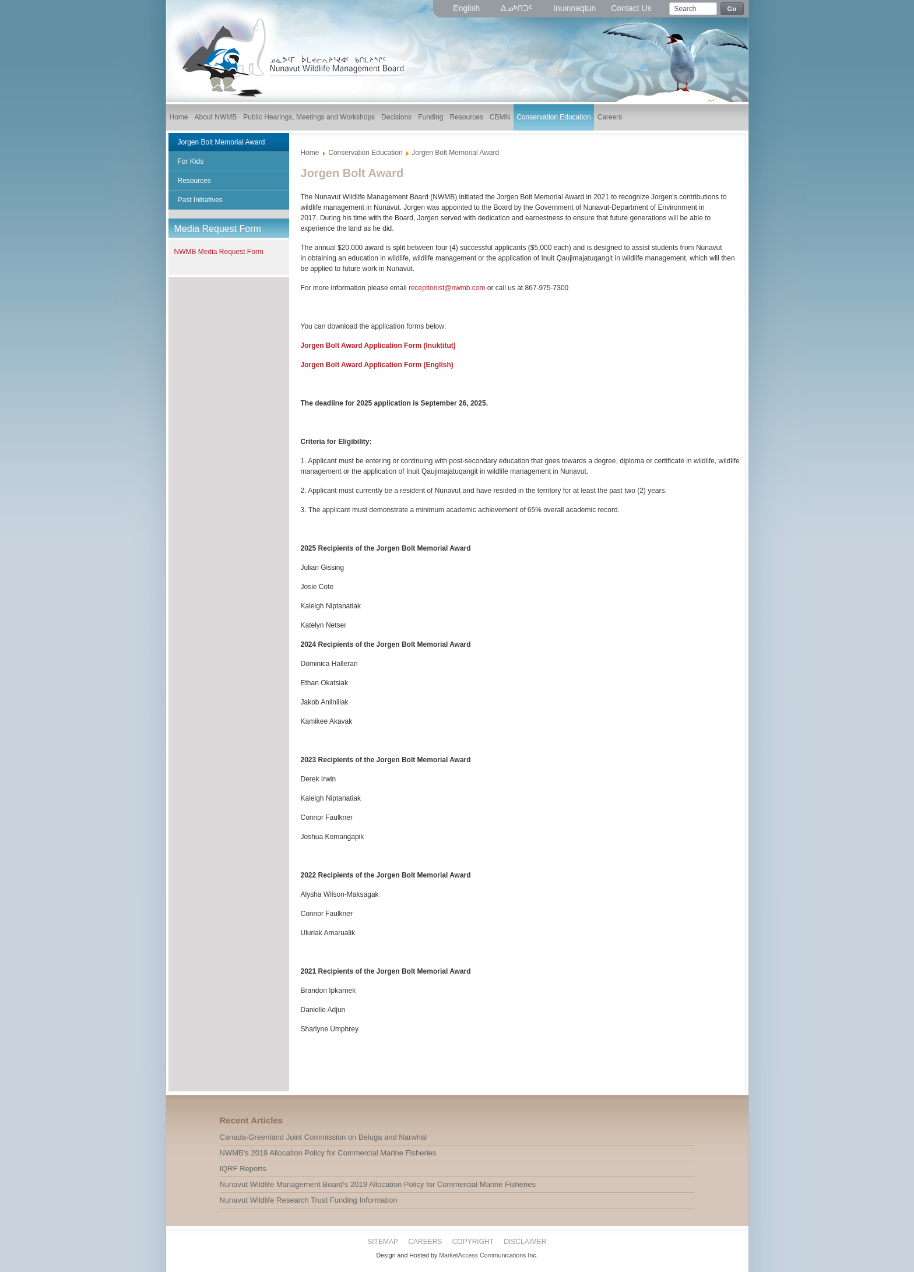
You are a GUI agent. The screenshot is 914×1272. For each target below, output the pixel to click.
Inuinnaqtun (574, 8)
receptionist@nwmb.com (447, 288)
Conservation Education (365, 153)
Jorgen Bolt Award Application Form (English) (377, 365)
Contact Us (631, 8)
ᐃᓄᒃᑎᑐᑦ (518, 8)
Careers (425, 1242)
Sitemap (382, 1242)
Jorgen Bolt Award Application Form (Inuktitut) (378, 345)
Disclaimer (525, 1242)
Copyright (473, 1242)
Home (310, 153)
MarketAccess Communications (482, 1255)
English (467, 8)
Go (732, 8)
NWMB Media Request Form (218, 252)
